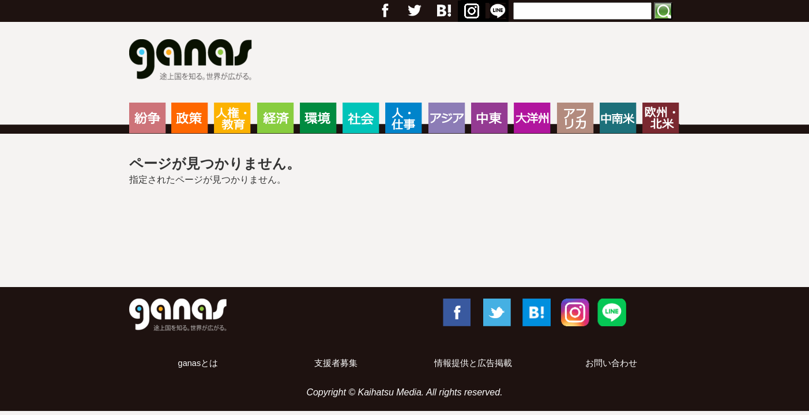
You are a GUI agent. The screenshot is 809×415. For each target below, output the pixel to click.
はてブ (443, 11)
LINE (498, 11)
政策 (189, 118)
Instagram (470, 11)
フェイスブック (385, 11)
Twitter (414, 11)
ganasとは (198, 363)
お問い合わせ (611, 363)
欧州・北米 (660, 118)
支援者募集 (336, 363)
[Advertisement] (405, 241)
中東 (489, 118)
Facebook (456, 312)
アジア (446, 118)
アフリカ (575, 118)
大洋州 (532, 118)
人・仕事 (403, 118)
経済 (275, 118)
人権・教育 (232, 118)
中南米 (618, 118)
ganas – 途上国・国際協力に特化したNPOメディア (194, 61)
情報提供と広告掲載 (473, 363)
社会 (361, 118)
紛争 (147, 118)
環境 (318, 118)
